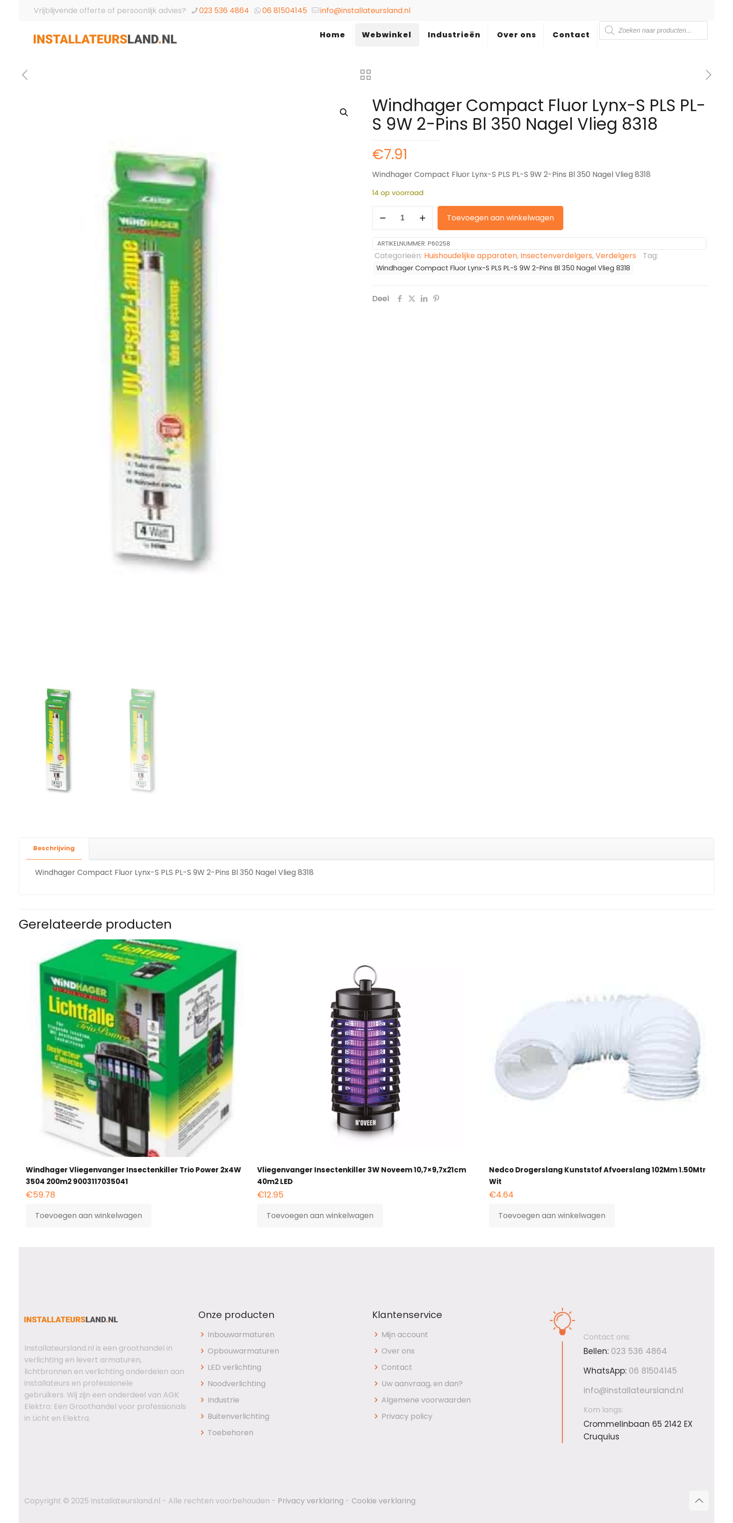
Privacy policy (406, 1416)
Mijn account (404, 1334)
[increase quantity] (422, 218)
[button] (344, 112)
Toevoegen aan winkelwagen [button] (88, 1215)
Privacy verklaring (311, 1500)
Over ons (398, 1351)
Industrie (223, 1400)
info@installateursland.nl (365, 10)
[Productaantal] (402, 218)
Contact (396, 1367)
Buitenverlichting (238, 1416)
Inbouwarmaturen (241, 1334)
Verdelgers (616, 255)
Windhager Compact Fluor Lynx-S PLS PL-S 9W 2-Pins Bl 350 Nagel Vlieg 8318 (503, 268)
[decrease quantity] (382, 218)
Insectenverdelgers (556, 255)
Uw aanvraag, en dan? (422, 1383)
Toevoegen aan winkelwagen (500, 217)
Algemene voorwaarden (426, 1400)
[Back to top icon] (699, 1500)
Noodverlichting (237, 1383)
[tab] (54, 848)
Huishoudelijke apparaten (470, 255)
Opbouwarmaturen (243, 1351)
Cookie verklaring (384, 1500)
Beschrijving (54, 848)
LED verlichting (234, 1367)
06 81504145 (284, 10)
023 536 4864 (224, 10)
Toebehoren (230, 1432)
